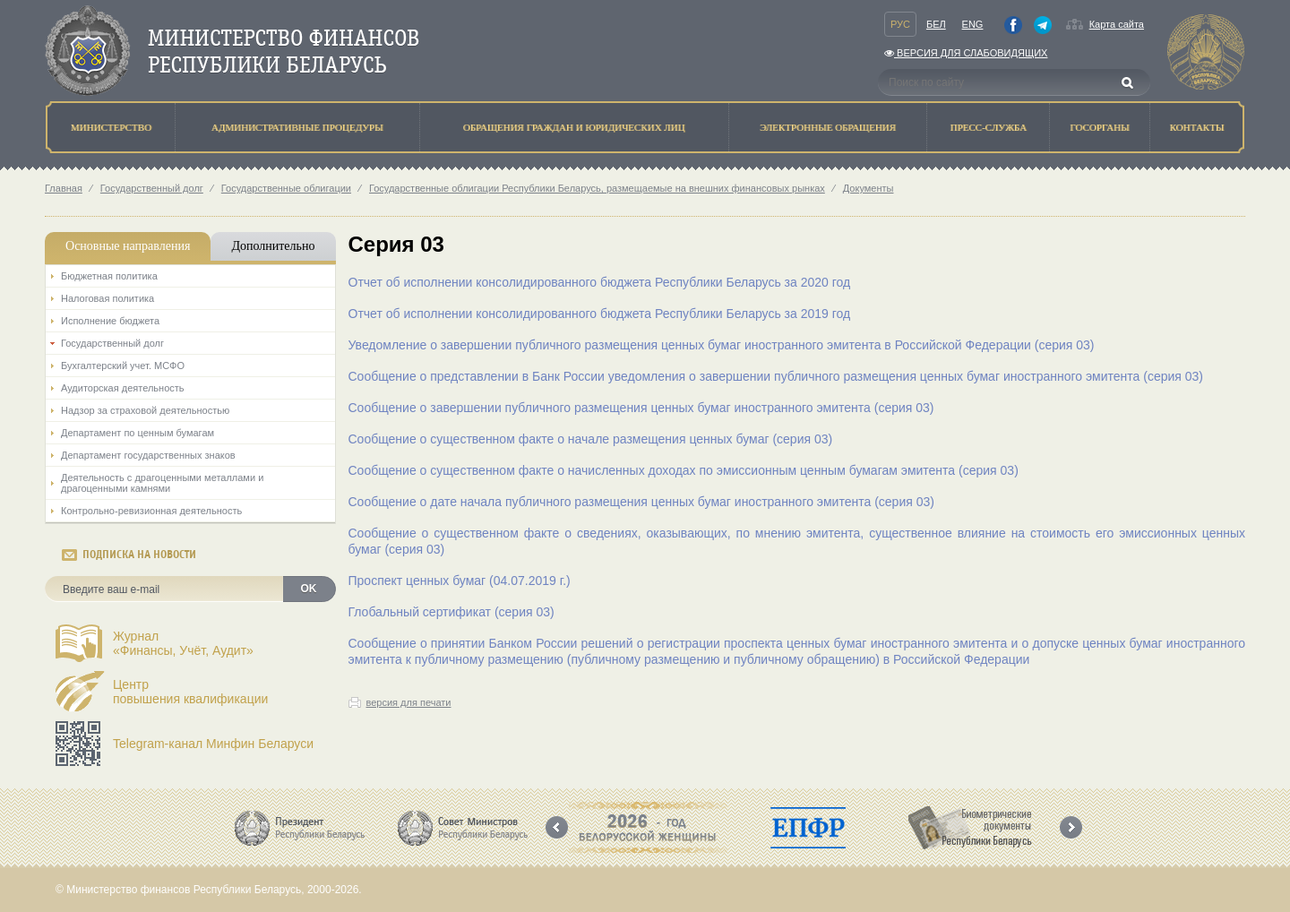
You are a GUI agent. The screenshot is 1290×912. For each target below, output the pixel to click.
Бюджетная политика (109, 276)
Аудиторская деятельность (123, 388)
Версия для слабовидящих (965, 52)
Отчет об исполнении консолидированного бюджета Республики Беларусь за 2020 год (599, 282)
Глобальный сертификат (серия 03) (451, 612)
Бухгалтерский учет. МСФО (123, 365)
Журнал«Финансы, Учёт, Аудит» (183, 643)
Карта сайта (1116, 24)
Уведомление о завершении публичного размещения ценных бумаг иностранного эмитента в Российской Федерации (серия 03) (721, 345)
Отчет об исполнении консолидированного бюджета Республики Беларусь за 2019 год (599, 313)
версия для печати (409, 702)
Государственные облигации (286, 188)
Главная (63, 188)
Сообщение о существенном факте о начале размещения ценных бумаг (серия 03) (590, 439)
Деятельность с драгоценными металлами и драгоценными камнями (162, 483)
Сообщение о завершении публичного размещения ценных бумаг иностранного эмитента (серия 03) (641, 407)
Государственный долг (151, 188)
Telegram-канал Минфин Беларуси (213, 743)
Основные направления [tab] (127, 246)
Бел (936, 24)
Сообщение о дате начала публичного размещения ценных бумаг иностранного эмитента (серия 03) (641, 502)
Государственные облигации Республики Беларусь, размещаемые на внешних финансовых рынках (597, 188)
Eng (973, 24)
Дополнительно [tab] (272, 246)
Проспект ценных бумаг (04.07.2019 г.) (459, 580)
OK (309, 588)
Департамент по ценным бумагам (137, 432)
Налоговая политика (107, 298)
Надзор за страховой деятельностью (145, 410)
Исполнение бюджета (110, 320)
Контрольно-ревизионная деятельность (151, 510)
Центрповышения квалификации (190, 691)
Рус (900, 24)
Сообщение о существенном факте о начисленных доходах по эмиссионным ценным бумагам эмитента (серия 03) (683, 470)
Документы (868, 188)
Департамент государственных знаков (148, 455)
